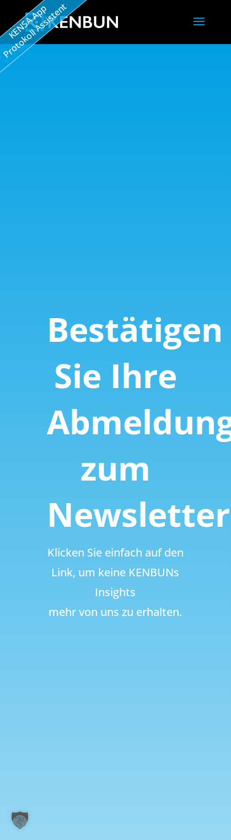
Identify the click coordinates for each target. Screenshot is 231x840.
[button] (20, 820)
